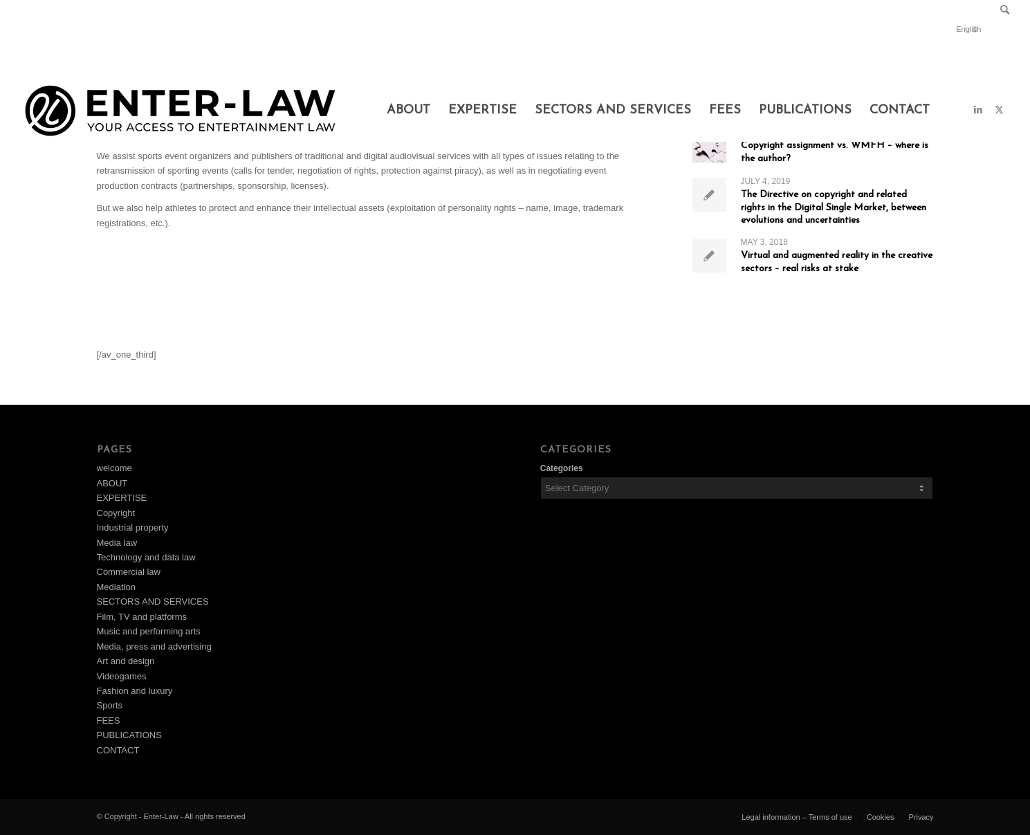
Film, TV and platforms (142, 617)
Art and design (126, 661)
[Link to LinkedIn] (978, 110)
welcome (114, 468)
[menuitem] (1001, 11)
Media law (117, 543)
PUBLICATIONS (129, 735)
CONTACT (118, 750)
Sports (110, 705)
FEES (108, 720)
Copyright (116, 513)
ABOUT (112, 483)
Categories (561, 468)
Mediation (116, 587)
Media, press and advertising (154, 646)
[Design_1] (180, 111)
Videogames (122, 676)
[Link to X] (998, 110)
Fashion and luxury (135, 691)
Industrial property (133, 527)
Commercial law (128, 572)
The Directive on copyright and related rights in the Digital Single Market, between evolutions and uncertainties (833, 207)
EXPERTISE (122, 498)
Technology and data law (146, 557)
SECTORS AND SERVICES (153, 601)
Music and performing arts (149, 631)
